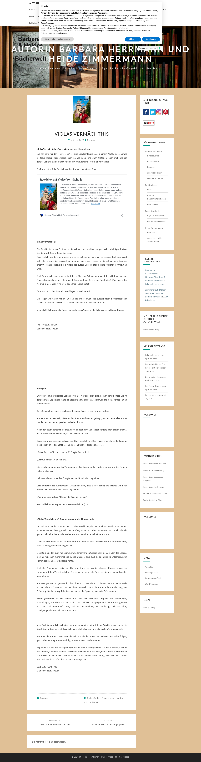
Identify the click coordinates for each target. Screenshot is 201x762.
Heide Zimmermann (154, 228)
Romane (44, 698)
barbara (91, 140)
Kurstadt (120, 698)
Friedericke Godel (152, 211)
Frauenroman (108, 698)
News (31, 16)
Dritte (96, 15)
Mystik (87, 701)
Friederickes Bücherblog (153, 470)
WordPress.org (151, 584)
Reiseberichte (153, 161)
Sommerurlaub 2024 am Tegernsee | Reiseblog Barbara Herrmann (155, 293)
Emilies (146, 493)
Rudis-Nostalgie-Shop (153, 500)
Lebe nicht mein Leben (155, 284)
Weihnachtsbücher (155, 178)
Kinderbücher (153, 155)
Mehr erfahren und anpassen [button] (57, 39)
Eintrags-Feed (151, 572)
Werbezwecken (47, 20)
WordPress (107, 756)
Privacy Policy (149, 607)
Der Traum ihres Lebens (155, 386)
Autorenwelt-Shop (151, 329)
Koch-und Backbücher (156, 221)
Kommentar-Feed (153, 578)
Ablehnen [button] (133, 39)
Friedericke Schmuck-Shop (154, 463)
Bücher (150, 189)
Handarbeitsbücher (158, 493)
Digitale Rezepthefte (156, 215)
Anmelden (149, 567)
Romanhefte (152, 204)
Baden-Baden (93, 698)
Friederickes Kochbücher (153, 487)
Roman (95, 701)
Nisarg (126, 756)
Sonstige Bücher (154, 172)
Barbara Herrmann (153, 151)
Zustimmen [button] (151, 39)
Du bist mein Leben (153, 395)
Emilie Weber (151, 185)
